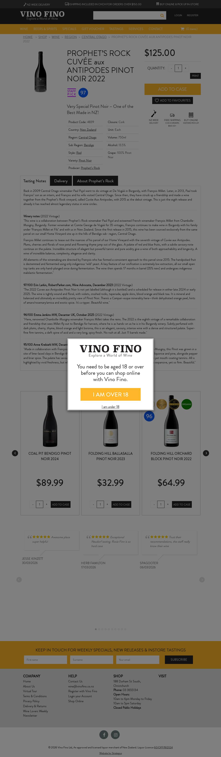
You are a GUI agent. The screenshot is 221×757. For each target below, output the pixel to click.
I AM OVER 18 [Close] (110, 395)
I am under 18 (110, 407)
